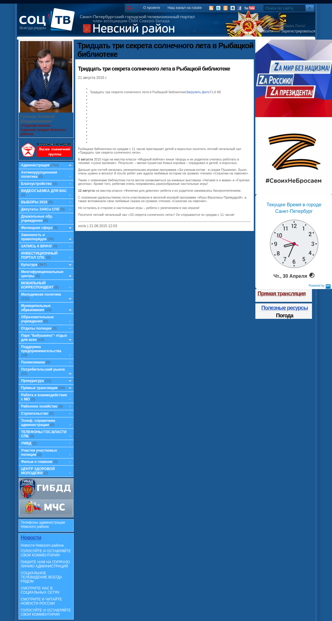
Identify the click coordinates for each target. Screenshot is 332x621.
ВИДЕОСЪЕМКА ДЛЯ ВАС (44, 191)
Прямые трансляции (39, 388)
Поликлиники (33, 362)
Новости (31, 538)
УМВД (26, 443)
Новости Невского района (42, 545)
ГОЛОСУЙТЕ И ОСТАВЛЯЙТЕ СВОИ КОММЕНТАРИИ (46, 553)
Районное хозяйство (39, 406)
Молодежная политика (41, 294)
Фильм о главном (36, 462)
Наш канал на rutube (185, 8)
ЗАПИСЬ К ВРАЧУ (36, 246)
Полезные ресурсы (284, 308)
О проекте (151, 8)
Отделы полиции (36, 328)
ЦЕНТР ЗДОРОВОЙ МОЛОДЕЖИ (38, 471)
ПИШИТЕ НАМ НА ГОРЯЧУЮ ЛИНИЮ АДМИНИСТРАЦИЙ (45, 564)
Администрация (35, 165)
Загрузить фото (198, 92)
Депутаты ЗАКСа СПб (40, 209)
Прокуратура (32, 381)
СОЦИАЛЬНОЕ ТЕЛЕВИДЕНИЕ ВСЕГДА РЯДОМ (41, 577)
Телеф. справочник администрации (38, 423)
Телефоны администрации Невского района (43, 524)
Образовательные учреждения (37, 319)
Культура (29, 265)
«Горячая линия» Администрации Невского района (44, 130)
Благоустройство (37, 184)
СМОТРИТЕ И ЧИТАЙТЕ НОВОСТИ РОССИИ (41, 601)
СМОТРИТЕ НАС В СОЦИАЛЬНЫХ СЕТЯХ (40, 590)
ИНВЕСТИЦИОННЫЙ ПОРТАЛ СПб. (39, 255)
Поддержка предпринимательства (41, 349)
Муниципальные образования (36, 308)
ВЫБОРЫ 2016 (34, 202)
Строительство (34, 413)
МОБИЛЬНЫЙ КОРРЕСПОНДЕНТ (38, 285)
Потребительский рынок (43, 369)
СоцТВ (48, 23)
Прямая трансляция (282, 294)
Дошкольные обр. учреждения (37, 218)
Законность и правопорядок (34, 237)
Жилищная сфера (36, 228)
